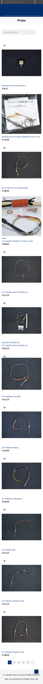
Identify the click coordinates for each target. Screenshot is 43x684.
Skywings (20, 675)
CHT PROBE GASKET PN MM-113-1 (15, 292)
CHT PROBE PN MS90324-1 (12, 499)
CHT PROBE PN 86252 (10, 448)
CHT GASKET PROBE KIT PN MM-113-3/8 (17, 241)
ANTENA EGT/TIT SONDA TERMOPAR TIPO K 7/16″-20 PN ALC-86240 (21, 137)
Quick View (4, 46)
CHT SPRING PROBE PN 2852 (13, 601)
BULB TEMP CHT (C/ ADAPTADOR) (15, 188)
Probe (4, 238)
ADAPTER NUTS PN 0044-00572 (14, 86)
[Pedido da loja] (18, 32)
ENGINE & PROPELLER (10, 343)
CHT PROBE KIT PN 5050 (11, 397)
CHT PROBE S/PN (8, 550)
